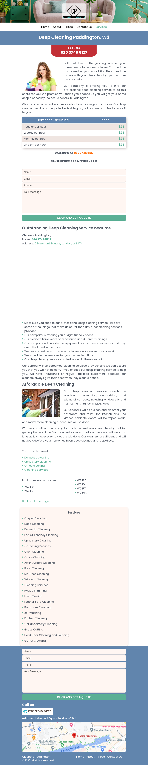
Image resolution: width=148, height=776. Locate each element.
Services (101, 37)
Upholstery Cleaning (37, 551)
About (57, 37)
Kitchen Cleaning (35, 628)
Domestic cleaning (36, 468)
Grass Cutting (33, 640)
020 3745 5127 (84, 163)
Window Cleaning (36, 590)
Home (45, 37)
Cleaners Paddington (36, 767)
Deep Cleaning (34, 534)
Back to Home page (35, 511)
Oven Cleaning (34, 562)
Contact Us (84, 37)
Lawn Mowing (33, 606)
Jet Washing (32, 623)
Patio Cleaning (34, 578)
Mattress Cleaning (36, 584)
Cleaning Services (36, 595)
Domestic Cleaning (37, 539)
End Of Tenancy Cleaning (41, 545)
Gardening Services (37, 556)
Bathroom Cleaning (37, 617)
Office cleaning (34, 476)
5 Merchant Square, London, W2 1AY (58, 253)
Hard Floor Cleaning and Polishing (46, 645)
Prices (69, 37)
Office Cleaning (34, 567)
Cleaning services (36, 480)
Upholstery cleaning (37, 472)
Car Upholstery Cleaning (40, 634)
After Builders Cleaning (39, 573)
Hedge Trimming (35, 601)
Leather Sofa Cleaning (39, 612)
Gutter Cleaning (35, 651)
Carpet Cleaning (35, 528)
